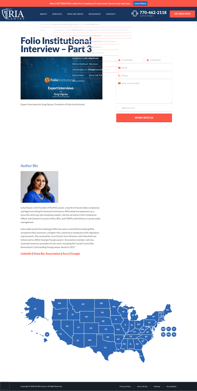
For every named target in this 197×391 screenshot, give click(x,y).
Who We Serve (75, 14)
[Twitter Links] (118, 375)
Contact (112, 14)
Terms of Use (142, 386)
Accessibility (171, 386)
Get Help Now (182, 13)
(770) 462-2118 (34, 366)
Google (75, 253)
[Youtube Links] (109, 375)
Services (56, 14)
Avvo (65, 253)
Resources (95, 14)
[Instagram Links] (86, 375)
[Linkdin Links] (102, 375)
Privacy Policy (125, 386)
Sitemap (157, 386)
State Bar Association (47, 253)
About (41, 14)
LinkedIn (26, 253)
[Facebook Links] (94, 375)
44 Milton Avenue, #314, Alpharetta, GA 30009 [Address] (46, 374)
